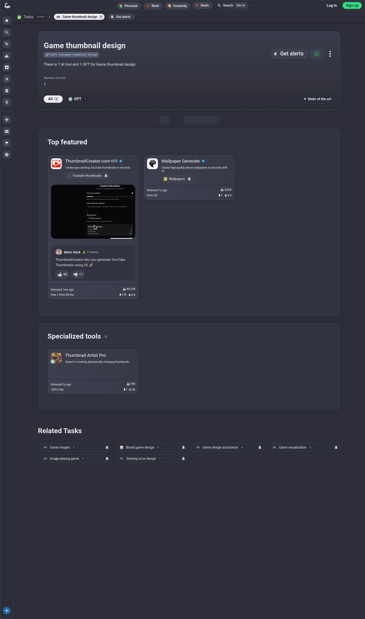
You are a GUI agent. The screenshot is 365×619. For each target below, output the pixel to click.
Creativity (180, 6)
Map (213, 120)
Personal (131, 6)
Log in (332, 5)
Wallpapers (177, 179)
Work (155, 6)
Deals (202, 5)
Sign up (352, 5)
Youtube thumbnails (87, 175)
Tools (176, 120)
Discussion (194, 120)
